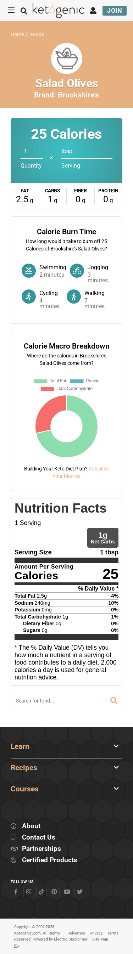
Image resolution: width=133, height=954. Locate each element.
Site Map (100, 939)
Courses (25, 789)
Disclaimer (78, 939)
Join (114, 10)
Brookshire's (78, 95)
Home (17, 35)
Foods (37, 35)
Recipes (24, 767)
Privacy (96, 933)
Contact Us (38, 837)
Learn (20, 746)
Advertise (76, 933)
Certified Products (49, 860)
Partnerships (41, 849)
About (31, 826)
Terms (112, 933)
